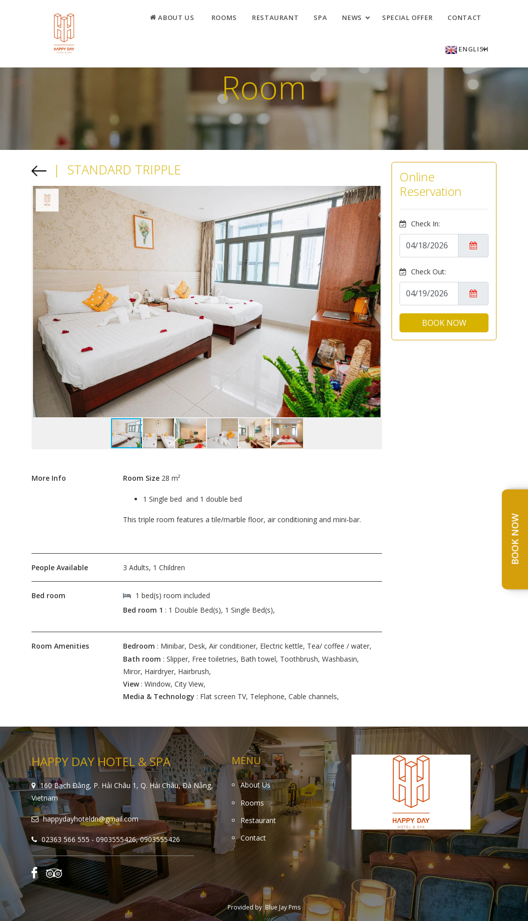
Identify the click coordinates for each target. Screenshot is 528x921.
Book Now (515, 539)
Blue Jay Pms (282, 907)
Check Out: (423, 271)
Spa (320, 17)
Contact (465, 17)
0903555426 (160, 839)
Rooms (224, 17)
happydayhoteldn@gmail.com (90, 819)
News (352, 17)
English (467, 49)
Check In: (420, 223)
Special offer (407, 17)
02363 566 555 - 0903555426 (89, 839)
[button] (373, 302)
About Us (172, 17)
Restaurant (275, 17)
